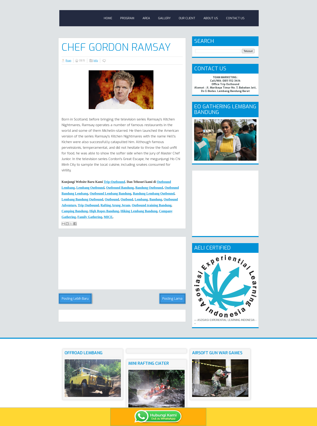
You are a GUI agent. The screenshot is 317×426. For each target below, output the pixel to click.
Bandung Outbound (149, 187)
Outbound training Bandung (151, 205)
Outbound (112, 199)
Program (127, 18)
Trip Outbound (88, 205)
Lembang (141, 199)
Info (96, 60)
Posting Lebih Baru (75, 298)
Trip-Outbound (114, 181)
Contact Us (235, 18)
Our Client (187, 18)
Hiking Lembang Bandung (138, 211)
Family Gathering (89, 217)
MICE (108, 217)
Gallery (164, 18)
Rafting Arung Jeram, (116, 205)
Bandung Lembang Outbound (153, 193)
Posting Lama (172, 298)
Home (108, 18)
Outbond (127, 199)
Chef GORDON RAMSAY (116, 47)
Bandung (155, 199)
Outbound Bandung (120, 187)
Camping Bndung (75, 211)
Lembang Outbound (90, 187)
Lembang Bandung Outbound (82, 199)
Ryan (68, 60)
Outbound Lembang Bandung (110, 193)
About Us (210, 18)
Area (146, 18)
